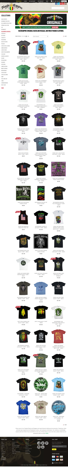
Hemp (2, 79)
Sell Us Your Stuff (28, 447)
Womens (2, 446)
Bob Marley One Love (5, 23)
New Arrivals (5, 12)
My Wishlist (41, 1)
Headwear (3, 449)
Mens (12, 12)
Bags (39, 12)
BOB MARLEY (3, 32)
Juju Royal (3, 67)
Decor (44, 12)
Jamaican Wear (4, 50)
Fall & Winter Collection (6, 26)
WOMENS (18, 12)
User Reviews (28, 455)
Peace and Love (4, 81)
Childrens (2, 447)
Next (65, 39)
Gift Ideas (3, 38)
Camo (2, 83)
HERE (46, 436)
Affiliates (27, 449)
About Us (27, 444)
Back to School (4, 44)
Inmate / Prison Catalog (16, 454)
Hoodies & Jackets (5, 58)
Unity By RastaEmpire (5, 54)
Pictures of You (28, 454)
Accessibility (27, 452)
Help (47, 1)
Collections (60, 12)
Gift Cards (14, 452)
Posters (3, 46)
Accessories (51, 12)
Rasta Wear (3, 42)
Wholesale (18, 1)
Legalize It (3, 40)
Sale (2, 90)
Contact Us (14, 455)
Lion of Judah (4, 52)
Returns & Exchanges (15, 449)
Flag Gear (3, 56)
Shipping (13, 446)
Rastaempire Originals (6, 34)
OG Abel (2, 60)
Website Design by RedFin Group (41, 467)
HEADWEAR (33, 12)
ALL (28, 39)
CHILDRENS (25, 12)
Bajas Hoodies (4, 21)
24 (24, 39)
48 (26, 39)
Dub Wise (3, 65)
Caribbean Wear (4, 85)
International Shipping (15, 447)
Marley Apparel (4, 71)
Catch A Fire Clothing (5, 48)
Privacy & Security (29, 451)
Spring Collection (5, 28)
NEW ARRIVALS (4, 73)
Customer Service (15, 444)
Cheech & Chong (4, 77)
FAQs (13, 451)
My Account (32, 1)
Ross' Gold (3, 87)
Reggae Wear (3, 63)
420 (2, 30)
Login (25, 1)
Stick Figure (3, 75)
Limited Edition (4, 69)
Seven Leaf (3, 36)
